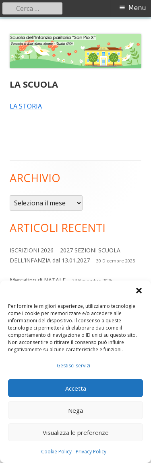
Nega (75, 410)
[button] (139, 291)
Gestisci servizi (73, 365)
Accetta (75, 388)
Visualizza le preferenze (76, 432)
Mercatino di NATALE (38, 280)
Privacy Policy (91, 451)
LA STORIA (26, 106)
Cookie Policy (56, 451)
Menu (137, 8)
